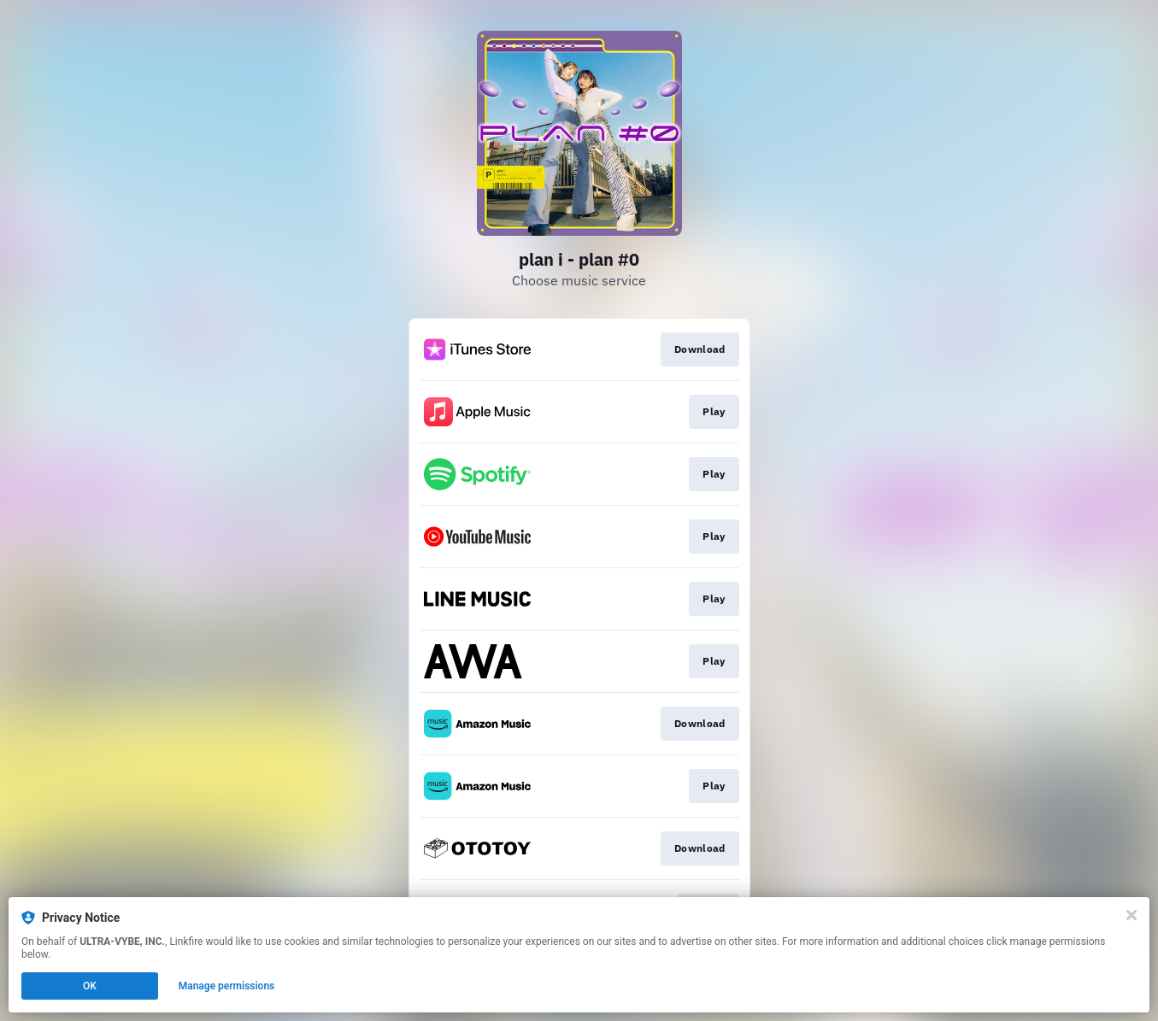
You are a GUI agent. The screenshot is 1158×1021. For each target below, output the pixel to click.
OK (90, 986)
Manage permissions (227, 986)
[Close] (1131, 915)
